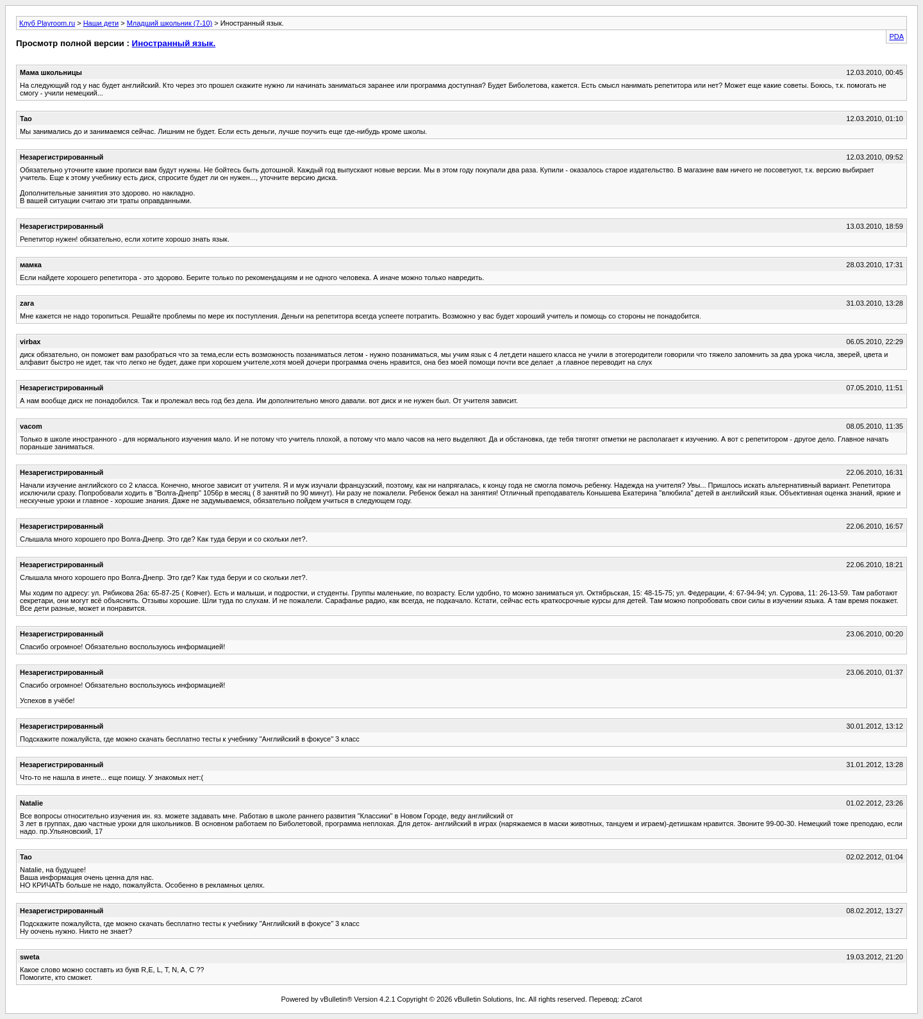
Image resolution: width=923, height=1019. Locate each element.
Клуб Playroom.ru (47, 23)
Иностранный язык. (174, 43)
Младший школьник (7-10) (170, 23)
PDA (896, 36)
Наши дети (101, 23)
